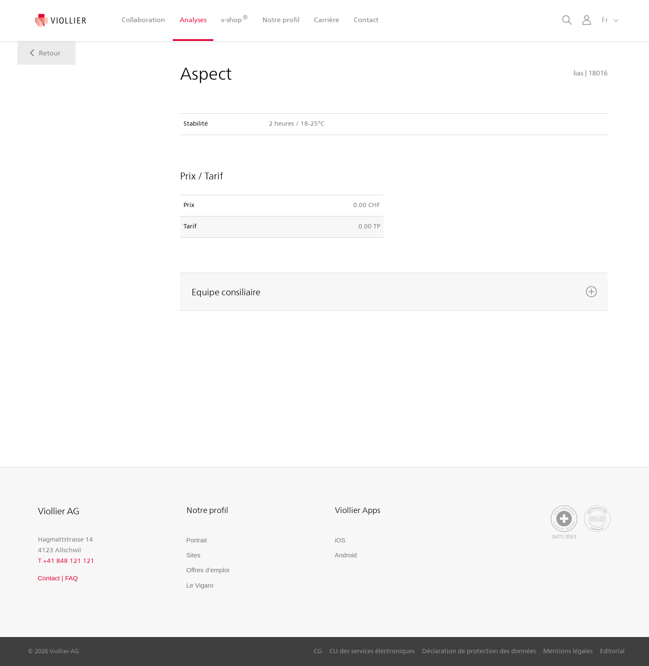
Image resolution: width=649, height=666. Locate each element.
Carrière (326, 19)
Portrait (196, 540)
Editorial (612, 650)
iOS (340, 540)
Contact (366, 19)
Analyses (193, 19)
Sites (193, 555)
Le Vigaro (200, 585)
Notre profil (281, 19)
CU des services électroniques (372, 650)
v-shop (234, 19)
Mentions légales (568, 650)
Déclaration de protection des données (479, 650)
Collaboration (143, 19)
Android (346, 555)
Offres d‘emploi (208, 570)
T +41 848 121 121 (66, 560)
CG (318, 650)
